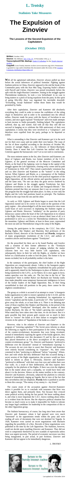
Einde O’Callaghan (39, 61)
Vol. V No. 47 (28, 59)
